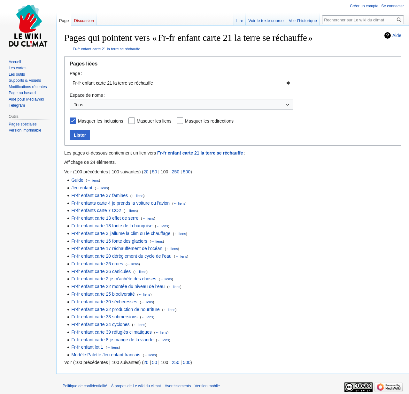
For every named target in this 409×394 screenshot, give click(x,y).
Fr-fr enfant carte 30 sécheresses (104, 301)
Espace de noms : (87, 95)
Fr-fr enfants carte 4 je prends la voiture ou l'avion (120, 203)
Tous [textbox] (78, 104)
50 (154, 171)
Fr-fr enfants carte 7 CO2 (96, 210)
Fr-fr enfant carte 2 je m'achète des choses (113, 278)
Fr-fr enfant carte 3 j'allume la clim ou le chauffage (120, 233)
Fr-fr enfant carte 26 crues (97, 263)
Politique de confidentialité (85, 386)
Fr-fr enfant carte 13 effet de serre (104, 218)
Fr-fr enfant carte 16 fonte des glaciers (109, 241)
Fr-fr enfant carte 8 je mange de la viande (112, 339)
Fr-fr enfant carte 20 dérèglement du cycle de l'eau (121, 256)
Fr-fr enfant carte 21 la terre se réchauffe (106, 49)
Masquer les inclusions (100, 121)
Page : (76, 73)
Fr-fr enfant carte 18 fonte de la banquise (111, 225)
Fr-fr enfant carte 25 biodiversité (103, 294)
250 (175, 171)
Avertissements (178, 386)
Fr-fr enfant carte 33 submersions (104, 316)
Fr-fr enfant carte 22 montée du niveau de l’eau (118, 286)
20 (146, 171)
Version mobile (207, 386)
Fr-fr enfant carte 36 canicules (101, 271)
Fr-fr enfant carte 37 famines (99, 195)
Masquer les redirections (209, 121)
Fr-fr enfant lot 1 (87, 347)
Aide (396, 35)
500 (186, 171)
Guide (77, 180)
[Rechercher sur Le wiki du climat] (363, 19)
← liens (93, 180)
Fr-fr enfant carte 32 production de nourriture (115, 309)
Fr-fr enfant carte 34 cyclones (100, 324)
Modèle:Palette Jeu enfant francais (105, 354)
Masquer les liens (154, 121)
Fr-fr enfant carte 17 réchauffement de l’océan (116, 248)
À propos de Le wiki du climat (136, 386)
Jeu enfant (81, 187)
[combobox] (181, 83)
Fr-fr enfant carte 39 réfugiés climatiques (111, 332)
